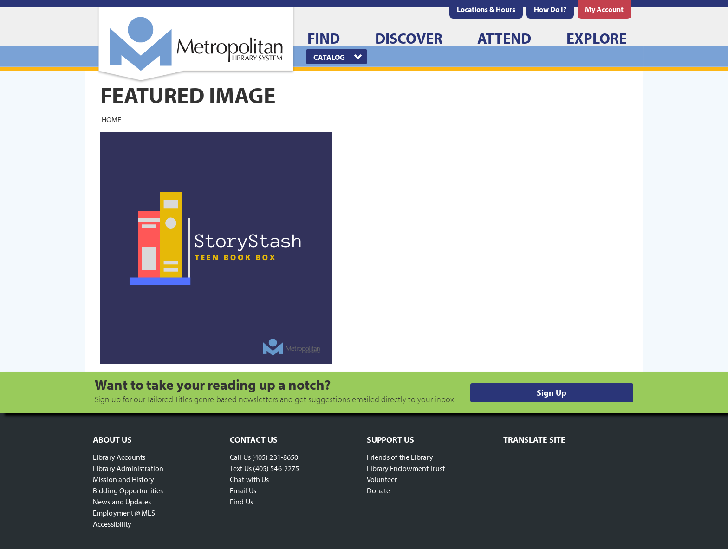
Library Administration (128, 468)
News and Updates (122, 501)
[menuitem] (486, 9)
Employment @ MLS (124, 512)
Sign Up (551, 392)
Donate (378, 490)
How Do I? (550, 9)
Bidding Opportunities (128, 490)
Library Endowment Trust (406, 468)
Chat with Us (249, 479)
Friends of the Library (400, 457)
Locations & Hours (486, 9)
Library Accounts (119, 457)
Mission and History (123, 479)
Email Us (243, 490)
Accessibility (112, 524)
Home (111, 119)
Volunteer (382, 479)
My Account (604, 9)
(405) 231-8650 (275, 457)
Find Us (241, 501)
